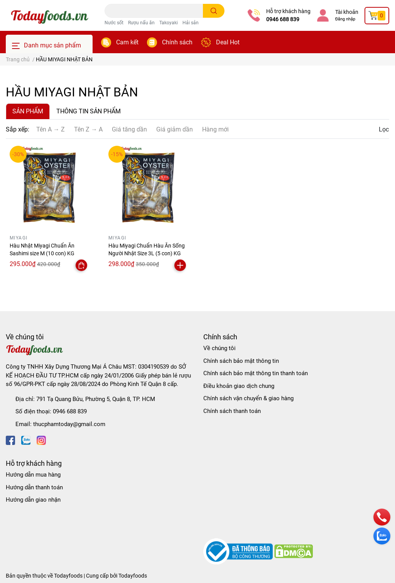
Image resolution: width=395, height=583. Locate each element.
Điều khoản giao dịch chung (238, 385)
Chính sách (177, 42)
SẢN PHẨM (27, 111)
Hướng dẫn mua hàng (33, 474)
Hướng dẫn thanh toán (34, 487)
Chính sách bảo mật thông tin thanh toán (255, 373)
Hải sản (190, 22)
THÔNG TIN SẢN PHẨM (88, 111)
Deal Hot (228, 42)
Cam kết (127, 42)
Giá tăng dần (129, 129)
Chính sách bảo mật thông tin (241, 360)
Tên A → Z (50, 129)
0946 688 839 (282, 19)
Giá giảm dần (174, 129)
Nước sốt (114, 22)
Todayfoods (132, 576)
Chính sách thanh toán (232, 411)
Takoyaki (168, 22)
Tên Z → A (88, 129)
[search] (214, 11)
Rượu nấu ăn (141, 22)
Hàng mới (215, 129)
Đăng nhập (345, 19)
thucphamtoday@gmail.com (69, 424)
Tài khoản (346, 12)
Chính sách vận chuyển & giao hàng (248, 398)
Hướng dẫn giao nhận (33, 499)
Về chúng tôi (219, 348)
